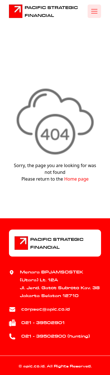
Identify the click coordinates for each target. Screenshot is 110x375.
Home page (76, 179)
